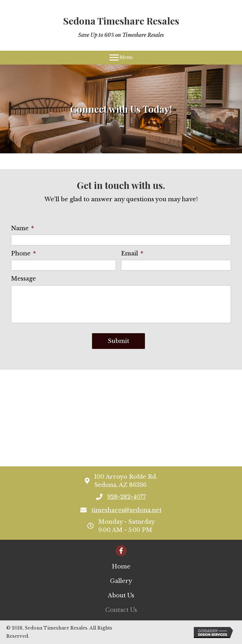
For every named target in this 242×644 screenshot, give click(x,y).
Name (22, 228)
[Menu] (121, 57)
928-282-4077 (126, 496)
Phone (23, 253)
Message (23, 278)
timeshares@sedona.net (126, 510)
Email (132, 253)
